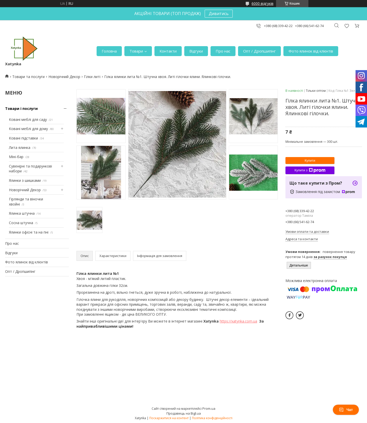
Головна (109, 51)
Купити (310, 160)
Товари (136, 51)
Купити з (309, 170)
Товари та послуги (28, 76)
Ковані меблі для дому (28, 128)
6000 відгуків (262, 3)
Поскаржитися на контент (169, 418)
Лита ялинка (19, 147)
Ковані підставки (23, 138)
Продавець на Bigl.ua (183, 413)
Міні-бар (16, 156)
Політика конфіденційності (212, 418)
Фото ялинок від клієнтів (311, 51)
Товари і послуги (21, 108)
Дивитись (219, 13)
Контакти (168, 51)
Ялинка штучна (22, 213)
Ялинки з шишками (25, 180)
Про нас (223, 51)
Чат (346, 409)
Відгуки (196, 51)
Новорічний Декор (64, 76)
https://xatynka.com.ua (238, 321)
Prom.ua (208, 408)
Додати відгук (347, 26)
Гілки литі (92, 76)
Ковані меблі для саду (28, 119)
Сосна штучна (21, 222)
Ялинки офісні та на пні (28, 232)
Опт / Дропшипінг (259, 51)
